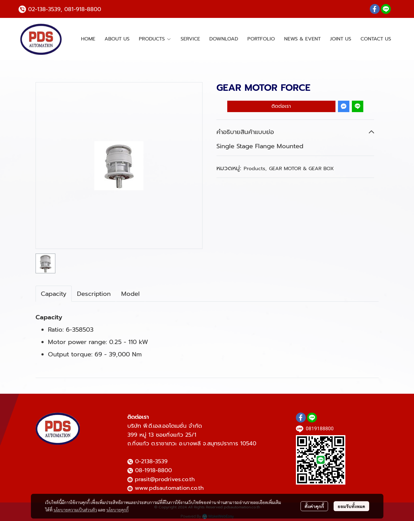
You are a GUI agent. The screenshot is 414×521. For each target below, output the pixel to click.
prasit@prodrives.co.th (165, 479)
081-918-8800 (82, 9)
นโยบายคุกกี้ (117, 509)
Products (255, 168)
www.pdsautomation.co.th (169, 488)
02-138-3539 (44, 9)
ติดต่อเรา (281, 106)
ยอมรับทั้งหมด (351, 506)
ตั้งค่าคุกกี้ (314, 506)
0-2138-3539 (151, 461)
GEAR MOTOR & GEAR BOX (301, 168)
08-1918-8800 (153, 470)
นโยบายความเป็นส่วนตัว (75, 509)
